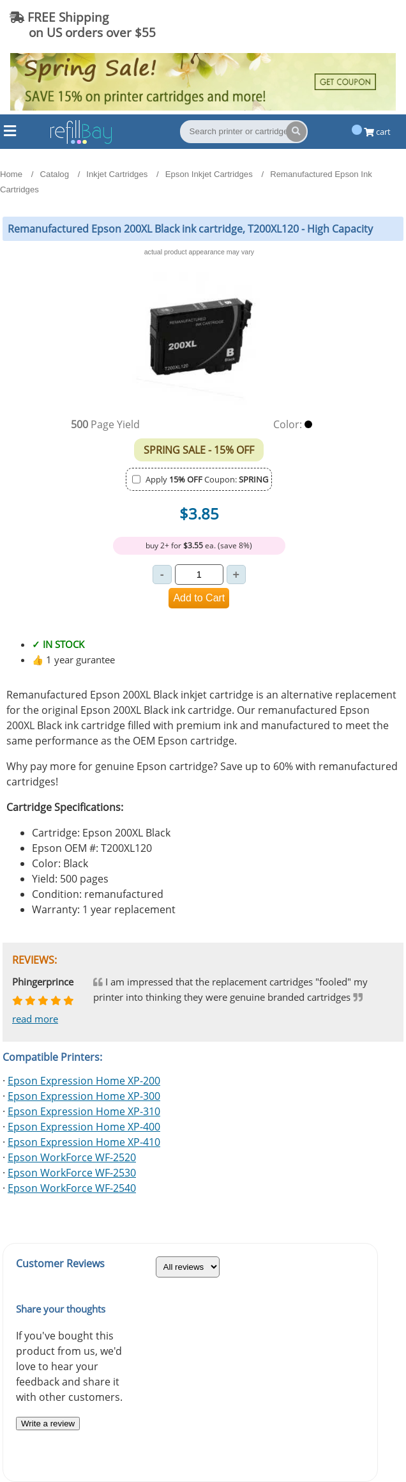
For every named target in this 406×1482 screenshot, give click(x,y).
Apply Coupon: (207, 479)
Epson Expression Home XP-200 (84, 1081)
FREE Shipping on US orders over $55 (83, 24)
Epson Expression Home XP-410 (84, 1142)
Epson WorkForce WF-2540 (72, 1188)
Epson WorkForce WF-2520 (72, 1157)
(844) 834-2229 (344, 25)
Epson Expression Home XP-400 (84, 1127)
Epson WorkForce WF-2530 (72, 1173)
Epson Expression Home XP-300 (84, 1096)
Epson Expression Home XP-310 (84, 1111)
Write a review (48, 1423)
